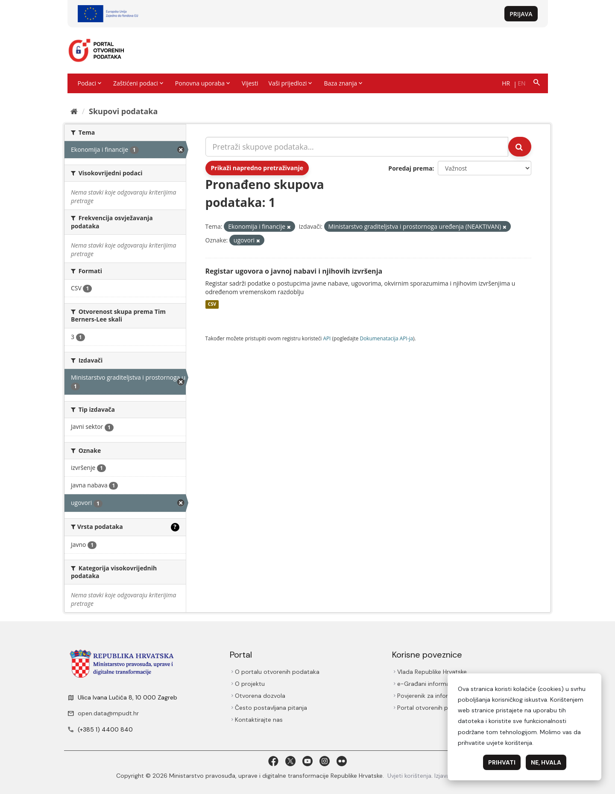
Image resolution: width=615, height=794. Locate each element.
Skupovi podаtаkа (123, 111)
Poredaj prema (410, 168)
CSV (212, 304)
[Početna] (74, 111)
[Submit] (519, 146)
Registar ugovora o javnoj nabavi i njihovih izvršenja (294, 271)
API (327, 338)
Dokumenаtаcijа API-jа (386, 338)
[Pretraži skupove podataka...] (357, 146)
